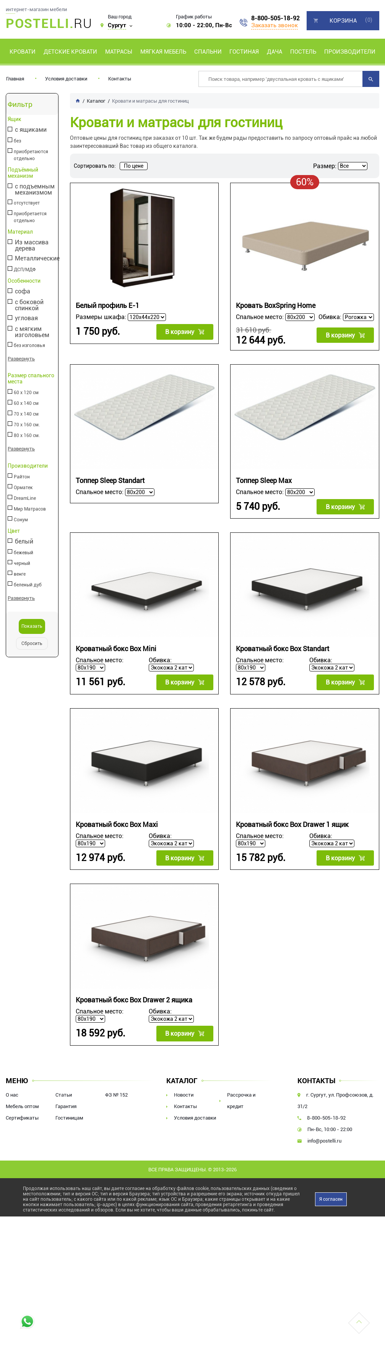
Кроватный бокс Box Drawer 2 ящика (134, 999)
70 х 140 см (25, 414)
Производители (349, 51)
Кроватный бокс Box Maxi (117, 824)
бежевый (23, 552)
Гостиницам (69, 1117)
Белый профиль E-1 (107, 305)
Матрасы (118, 51)
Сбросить (31, 643)
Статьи (63, 1094)
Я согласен (331, 1198)
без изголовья (29, 345)
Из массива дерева (31, 245)
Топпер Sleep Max (264, 480)
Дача (274, 51)
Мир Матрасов (29, 508)
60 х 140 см (25, 403)
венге (19, 573)
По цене (133, 166)
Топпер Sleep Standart (110, 480)
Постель (303, 51)
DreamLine (24, 498)
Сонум (20, 519)
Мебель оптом (22, 1105)
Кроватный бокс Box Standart (282, 649)
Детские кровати (70, 51)
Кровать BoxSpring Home (275, 305)
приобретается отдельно (29, 217)
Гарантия (65, 1105)
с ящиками (30, 130)
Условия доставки (66, 79)
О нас (12, 1094)
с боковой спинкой (29, 305)
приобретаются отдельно (30, 155)
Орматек (22, 487)
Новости (183, 1094)
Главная (15, 79)
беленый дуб (27, 584)
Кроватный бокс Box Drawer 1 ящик (292, 824)
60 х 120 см (25, 392)
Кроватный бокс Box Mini (116, 649)
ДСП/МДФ (24, 269)
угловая (26, 318)
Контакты (119, 79)
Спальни (208, 51)
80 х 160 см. (26, 435)
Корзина (343, 20)
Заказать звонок (274, 25)
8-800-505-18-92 (275, 18)
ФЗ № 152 (116, 1094)
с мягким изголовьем (32, 332)
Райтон (21, 476)
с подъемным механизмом (34, 189)
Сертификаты (22, 1117)
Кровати (23, 51)
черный (21, 563)
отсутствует (26, 203)
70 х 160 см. (26, 424)
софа (22, 291)
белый (24, 541)
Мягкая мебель (163, 51)
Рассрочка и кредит (241, 1099)
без (17, 141)
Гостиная (244, 51)
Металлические (37, 258)
